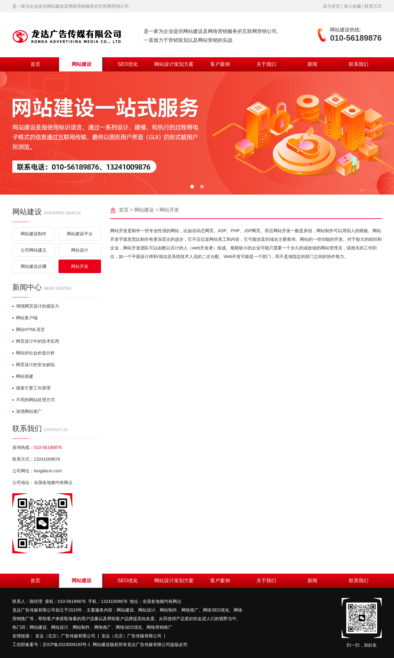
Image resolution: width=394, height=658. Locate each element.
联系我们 (358, 64)
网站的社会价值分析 (33, 352)
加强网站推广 (27, 411)
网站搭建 (22, 376)
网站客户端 (25, 317)
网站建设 (81, 64)
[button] (192, 186)
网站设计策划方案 (174, 64)
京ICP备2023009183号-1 (66, 644)
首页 (35, 64)
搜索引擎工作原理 (31, 388)
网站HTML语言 (28, 329)
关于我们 (266, 64)
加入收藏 (352, 6)
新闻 (312, 64)
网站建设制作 (33, 233)
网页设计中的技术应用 (35, 341)
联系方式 (373, 6)
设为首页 (331, 6)
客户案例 (220, 64)
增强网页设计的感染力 (35, 306)
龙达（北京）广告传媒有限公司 (65, 635)
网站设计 (79, 250)
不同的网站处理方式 (33, 399)
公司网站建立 (33, 250)
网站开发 (79, 266)
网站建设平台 (80, 233)
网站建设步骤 (33, 266)
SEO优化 (128, 64)
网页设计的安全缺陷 (33, 364)
